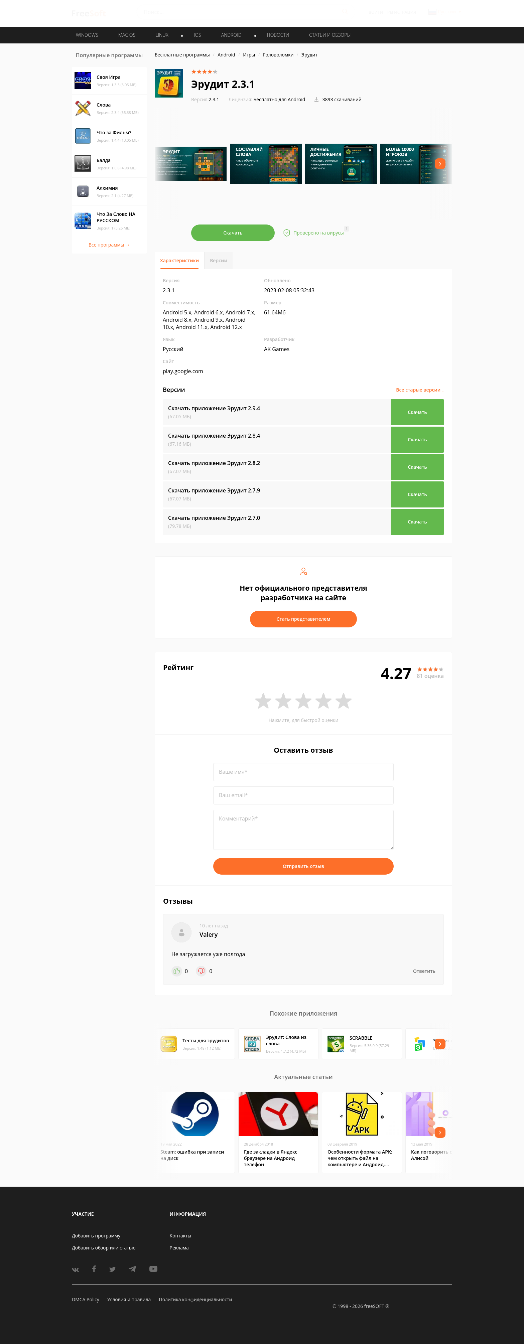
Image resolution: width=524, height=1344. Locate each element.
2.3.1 (205, 99)
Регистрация (401, 12)
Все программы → (109, 245)
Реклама (179, 1247)
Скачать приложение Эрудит (214, 408)
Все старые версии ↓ (420, 390)
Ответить (424, 971)
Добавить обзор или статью (104, 1247)
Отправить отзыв (303, 866)
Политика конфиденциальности (195, 1299)
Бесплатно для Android (279, 99)
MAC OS (126, 35)
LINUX (161, 35)
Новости (278, 35)
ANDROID (231, 35)
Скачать (233, 233)
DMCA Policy (85, 1299)
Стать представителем (304, 619)
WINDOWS (87, 35)
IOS (197, 35)
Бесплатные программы (182, 54)
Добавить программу (96, 1235)
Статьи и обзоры (330, 35)
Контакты (180, 1235)
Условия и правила (129, 1299)
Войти (376, 12)
